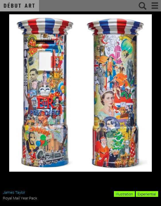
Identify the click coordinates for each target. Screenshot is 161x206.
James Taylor (14, 192)
